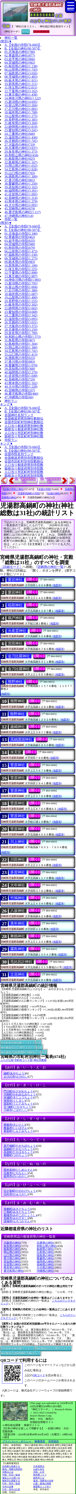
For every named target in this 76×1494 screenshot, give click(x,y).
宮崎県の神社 (8, 497)
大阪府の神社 (12, 1242)
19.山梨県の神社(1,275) (20, 116)
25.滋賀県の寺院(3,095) (20, 319)
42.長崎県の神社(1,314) (20, 198)
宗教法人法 (7, 1472)
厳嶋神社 (17, 727)
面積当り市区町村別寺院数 (23, 475)
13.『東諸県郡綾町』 (25, 480)
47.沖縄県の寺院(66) (18, 397)
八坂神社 (17, 911)
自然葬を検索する (11, 1466)
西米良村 (19, 1169)
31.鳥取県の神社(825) (19, 158)
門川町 (19, 1091)
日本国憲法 (38, 1466)
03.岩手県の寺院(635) (19, 240)
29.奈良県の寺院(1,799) (20, 333)
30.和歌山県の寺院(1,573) (22, 336)
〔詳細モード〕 (11, 567)
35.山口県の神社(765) (19, 173)
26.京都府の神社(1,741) (20, 141)
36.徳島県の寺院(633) (19, 358)
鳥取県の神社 (12, 1249)
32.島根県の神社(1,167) (20, 162)
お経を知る (38, 1469)
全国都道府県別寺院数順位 (23, 457)
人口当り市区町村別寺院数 (23, 472)
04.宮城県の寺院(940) (19, 244)
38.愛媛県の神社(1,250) (20, 183)
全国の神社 (54, 493)
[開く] (32, 579)
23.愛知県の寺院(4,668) (20, 312)
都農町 (16, 1155)
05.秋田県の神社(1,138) (20, 66)
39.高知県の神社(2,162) (20, 187)
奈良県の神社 (12, 1246)
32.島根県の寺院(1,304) (20, 344)
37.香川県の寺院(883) (19, 361)
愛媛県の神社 (45, 1258)
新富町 (19, 1131)
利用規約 (53, 1441)
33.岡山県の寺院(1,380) (20, 347)
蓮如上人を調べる (11, 1478)
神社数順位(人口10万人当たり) (18, 1047)
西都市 (14, 1124)
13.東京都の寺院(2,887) (20, 276)
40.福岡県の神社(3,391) (20, 190)
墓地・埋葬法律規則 (12, 1469)
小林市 (16, 1110)
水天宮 (15, 752)
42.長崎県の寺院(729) (19, 379)
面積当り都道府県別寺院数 (23, 468)
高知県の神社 (12, 1261)
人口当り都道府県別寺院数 (23, 465)
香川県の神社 (12, 1258)
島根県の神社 (45, 1249)
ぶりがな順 (7, 1060)
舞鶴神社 (17, 936)
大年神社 (17, 885)
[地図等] (57, 585)
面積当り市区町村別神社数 (23, 436)
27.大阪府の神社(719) (19, 144)
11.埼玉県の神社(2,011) (20, 87)
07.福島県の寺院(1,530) (20, 255)
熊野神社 (15, 682)
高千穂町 (20, 1145)
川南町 (20, 1094)
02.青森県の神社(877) (19, 55)
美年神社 (17, 923)
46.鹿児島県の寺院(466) (21, 393)
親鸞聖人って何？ (42, 1486)
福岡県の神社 (45, 1261)
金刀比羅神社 (19, 656)
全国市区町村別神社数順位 (23, 422)
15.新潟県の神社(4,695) (20, 102)
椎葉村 (16, 1128)
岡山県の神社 (12, 1252)
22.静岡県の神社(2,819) (20, 126)
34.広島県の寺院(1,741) (20, 351)
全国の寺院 (44, 489)
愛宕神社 (15, 580)
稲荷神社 (15, 605)
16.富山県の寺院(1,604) (20, 287)
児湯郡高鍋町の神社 (38, 497)
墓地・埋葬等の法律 (43, 1480)
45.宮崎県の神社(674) (19, 208)
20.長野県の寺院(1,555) (20, 301)
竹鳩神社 (17, 898)
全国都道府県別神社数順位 (23, 418)
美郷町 (17, 1209)
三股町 (17, 1212)
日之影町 (20, 1191)
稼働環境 (39, 1441)
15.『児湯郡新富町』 (51, 480)
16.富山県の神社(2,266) (20, 105)
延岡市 (16, 1176)
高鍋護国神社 (21, 739)
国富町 (19, 1103)
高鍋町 (19, 1149)
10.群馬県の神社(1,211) (20, 84)
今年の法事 (7, 1486)
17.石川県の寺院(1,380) (20, 290)
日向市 (16, 1194)
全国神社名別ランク (19, 415)
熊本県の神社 (12, 1267)
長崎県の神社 (45, 1264)
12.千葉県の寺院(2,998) (20, 272)
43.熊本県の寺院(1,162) (20, 383)
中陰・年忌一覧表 (11, 1475)
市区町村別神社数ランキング (18, 1042)
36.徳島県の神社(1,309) (20, 176)
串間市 (14, 1100)
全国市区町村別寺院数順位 (23, 461)
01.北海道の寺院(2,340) (20, 233)
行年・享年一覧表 (11, 1483)
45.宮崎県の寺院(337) (19, 390)
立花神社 (17, 974)
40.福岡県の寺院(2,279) (20, 372)
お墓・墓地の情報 (42, 1483)
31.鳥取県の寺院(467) (19, 340)
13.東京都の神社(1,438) (20, 94)
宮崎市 (16, 1218)
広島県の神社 (45, 1252)
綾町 (14, 1073)
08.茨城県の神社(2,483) (20, 77)
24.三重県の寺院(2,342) (20, 315)
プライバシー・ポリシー (17, 1441)
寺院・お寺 (38, 1472)
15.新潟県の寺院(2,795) (20, 283)
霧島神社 (17, 949)
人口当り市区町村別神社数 (23, 433)
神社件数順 (40, 1060)
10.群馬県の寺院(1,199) (20, 265)
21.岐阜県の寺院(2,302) (20, 304)
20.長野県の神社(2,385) (20, 119)
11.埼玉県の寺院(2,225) (20, 269)
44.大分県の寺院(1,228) (20, 386)
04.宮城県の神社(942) (19, 62)
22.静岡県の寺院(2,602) (20, 308)
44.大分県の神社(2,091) (20, 205)
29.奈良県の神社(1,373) (20, 151)
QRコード (39, 1375)
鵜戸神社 (15, 618)
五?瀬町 (18, 1107)
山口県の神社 (12, 1255)
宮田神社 (15, 643)
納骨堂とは (38, 1478)
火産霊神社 (17, 631)
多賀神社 (17, 872)
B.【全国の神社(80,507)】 (22, 48)
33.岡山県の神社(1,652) (20, 166)
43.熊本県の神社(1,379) (20, 201)
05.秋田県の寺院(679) (19, 247)
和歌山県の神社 (47, 1246)
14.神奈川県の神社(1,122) (22, 98)
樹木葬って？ (40, 1475)
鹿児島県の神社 (14, 1270)
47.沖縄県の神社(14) (18, 216)
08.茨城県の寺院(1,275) (20, 258)
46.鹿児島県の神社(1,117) (22, 212)
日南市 (16, 1173)
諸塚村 (17, 1221)
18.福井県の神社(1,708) (20, 112)
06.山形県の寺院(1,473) (20, 251)
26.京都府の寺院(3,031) (20, 322)
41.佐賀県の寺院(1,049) (20, 376)
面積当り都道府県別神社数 (23, 429)
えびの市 (16, 1076)
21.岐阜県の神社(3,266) (20, 123)
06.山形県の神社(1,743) (20, 69)
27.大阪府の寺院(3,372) (20, 326)
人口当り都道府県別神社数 (23, 426)
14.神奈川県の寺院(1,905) (22, 279)
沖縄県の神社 (45, 1270)
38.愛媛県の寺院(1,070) (20, 365)
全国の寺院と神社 (13, 489)
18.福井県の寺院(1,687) (20, 294)
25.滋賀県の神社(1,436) (20, 137)
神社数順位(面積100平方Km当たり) (21, 1052)
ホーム (26, 31)
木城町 (19, 1097)
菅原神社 (17, 765)
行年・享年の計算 (11, 1489)
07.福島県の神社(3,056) (20, 73)
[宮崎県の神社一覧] (50, 567)
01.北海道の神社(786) (19, 52)
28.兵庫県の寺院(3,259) (20, 329)
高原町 (19, 1152)
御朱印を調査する (11, 1480)
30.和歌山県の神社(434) (21, 155)
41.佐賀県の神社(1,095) (20, 194)
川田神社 (17, 859)
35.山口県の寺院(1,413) (20, 354)
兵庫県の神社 (45, 1242)
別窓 (38, 1042)
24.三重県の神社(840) (19, 134)
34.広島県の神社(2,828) (20, 169)
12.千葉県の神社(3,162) (20, 91)
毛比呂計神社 (21, 962)
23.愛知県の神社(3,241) (20, 130)
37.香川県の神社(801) (19, 180)
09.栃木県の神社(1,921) (20, 80)
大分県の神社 (45, 1267)
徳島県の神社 (45, 1255)
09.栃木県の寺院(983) (19, 262)
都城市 (20, 1215)
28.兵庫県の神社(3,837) (20, 148)
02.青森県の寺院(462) (19, 237)
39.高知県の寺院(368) (19, 368)
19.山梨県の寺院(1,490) (20, 297)
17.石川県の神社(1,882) (20, 109)
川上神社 (17, 842)
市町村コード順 (23, 1060)
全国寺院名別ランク (19, 454)
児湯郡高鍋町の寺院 (29, 493)
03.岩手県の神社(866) (19, 59)
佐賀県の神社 (12, 1264)
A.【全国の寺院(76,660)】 (22, 45)
